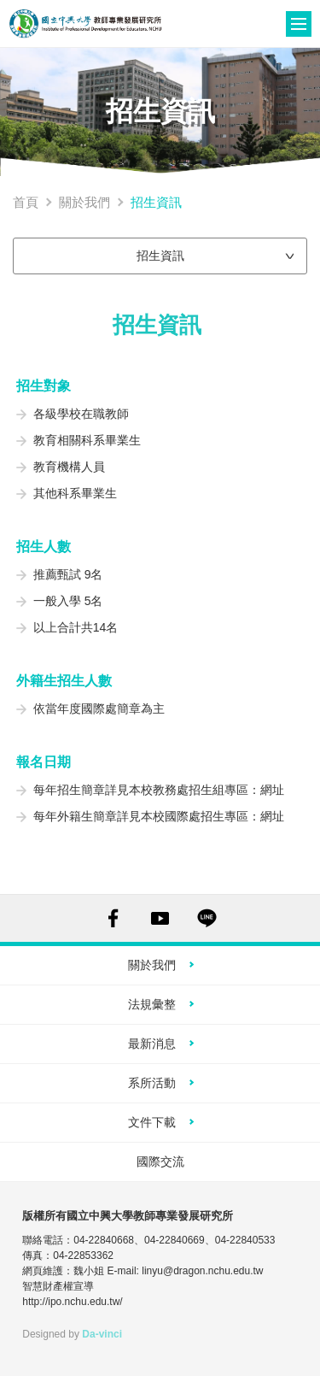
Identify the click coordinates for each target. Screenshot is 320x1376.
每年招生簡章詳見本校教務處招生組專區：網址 (158, 790)
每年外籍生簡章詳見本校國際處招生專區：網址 (158, 816)
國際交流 (160, 1161)
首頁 (25, 202)
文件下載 (152, 1122)
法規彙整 (152, 1004)
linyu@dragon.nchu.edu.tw (202, 1271)
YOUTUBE (160, 918)
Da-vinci (102, 1334)
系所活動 (152, 1083)
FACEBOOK (113, 918)
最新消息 (152, 1043)
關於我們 (84, 202)
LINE (207, 918)
